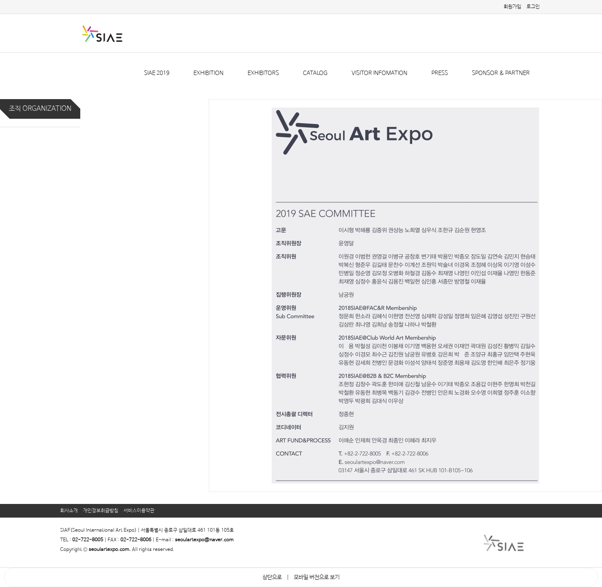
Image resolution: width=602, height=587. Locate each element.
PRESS (439, 73)
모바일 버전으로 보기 (317, 577)
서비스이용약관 (139, 511)
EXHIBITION (208, 73)
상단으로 (272, 577)
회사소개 (69, 511)
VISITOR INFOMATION (379, 73)
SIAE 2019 (156, 73)
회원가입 (512, 7)
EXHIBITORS (263, 73)
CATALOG (315, 73)
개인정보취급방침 (100, 511)
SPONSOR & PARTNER (501, 73)
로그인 (533, 7)
